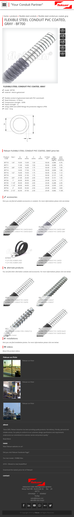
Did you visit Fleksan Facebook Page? (16, 452)
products (13, 16)
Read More (7, 439)
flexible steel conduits (28, 16)
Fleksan (37, 513)
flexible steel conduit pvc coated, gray (53, 16)
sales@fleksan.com (37, 498)
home (6, 16)
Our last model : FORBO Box (13, 458)
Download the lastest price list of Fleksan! (18, 470)
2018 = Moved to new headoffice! (15, 464)
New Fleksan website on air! (13, 446)
